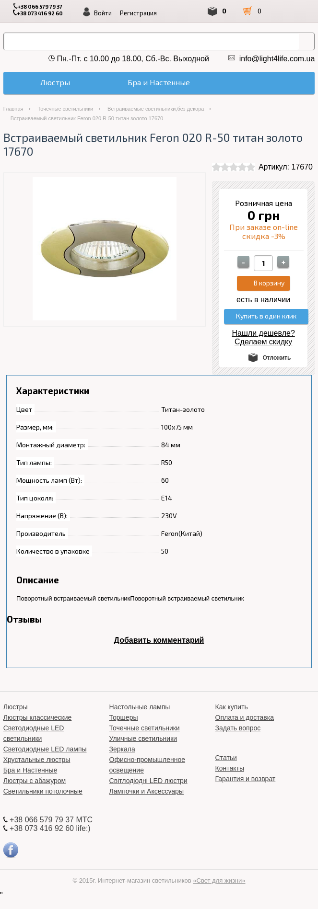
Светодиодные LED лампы (45, 758)
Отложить (277, 367)
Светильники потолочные (42, 800)
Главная (13, 118)
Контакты (229, 777)
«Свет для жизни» (219, 889)
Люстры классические (37, 726)
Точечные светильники (66, 118)
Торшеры (123, 726)
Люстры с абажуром (34, 790)
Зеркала (122, 758)
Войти (103, 13)
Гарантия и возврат (245, 788)
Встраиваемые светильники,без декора (155, 118)
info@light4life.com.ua (277, 59)
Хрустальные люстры (37, 769)
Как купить (231, 716)
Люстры (15, 716)
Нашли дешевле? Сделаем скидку (263, 346)
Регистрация (138, 13)
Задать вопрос (238, 737)
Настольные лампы (139, 716)
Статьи (226, 767)
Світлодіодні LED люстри (148, 790)
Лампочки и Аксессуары (146, 800)
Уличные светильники (143, 747)
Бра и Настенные (30, 779)
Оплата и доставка (244, 726)
